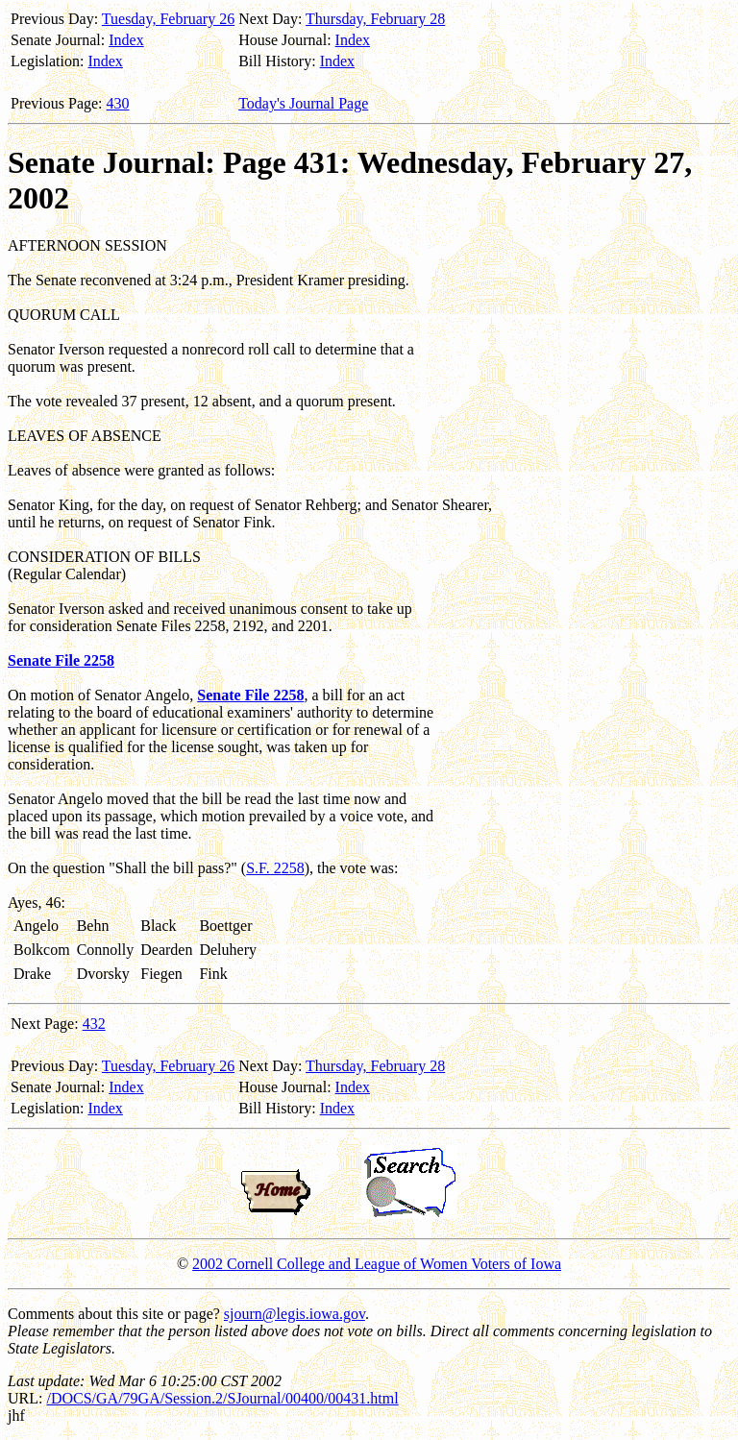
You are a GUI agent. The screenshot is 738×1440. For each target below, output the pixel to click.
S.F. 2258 (275, 868)
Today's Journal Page (303, 103)
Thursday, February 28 (375, 19)
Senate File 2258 (61, 660)
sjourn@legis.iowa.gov (294, 1314)
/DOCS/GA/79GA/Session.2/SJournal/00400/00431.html (222, 1398)
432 (94, 1023)
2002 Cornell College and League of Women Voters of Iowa (376, 1264)
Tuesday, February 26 (168, 19)
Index (126, 40)
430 (118, 103)
